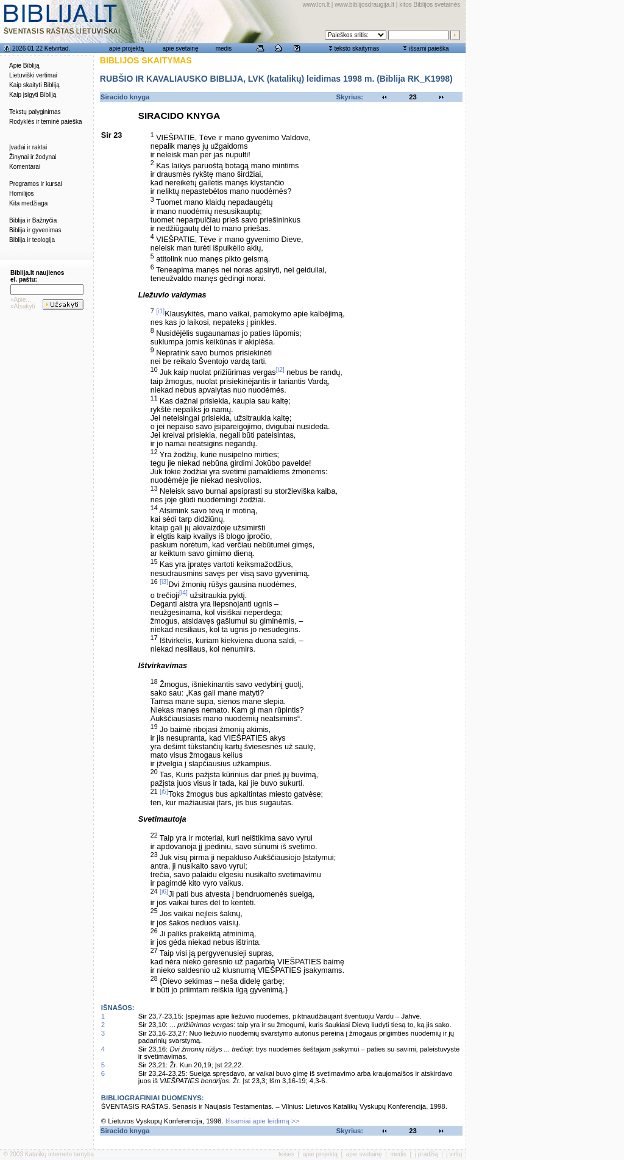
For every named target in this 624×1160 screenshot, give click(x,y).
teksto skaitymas (356, 48)
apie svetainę (181, 48)
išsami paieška (429, 48)
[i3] (164, 581)
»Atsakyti (22, 306)
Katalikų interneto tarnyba (59, 1154)
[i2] (280, 369)
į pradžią (426, 1154)
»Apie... (20, 299)
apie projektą (126, 48)
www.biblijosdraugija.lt (364, 4)
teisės (286, 1154)
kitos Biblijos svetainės (429, 4)
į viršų (454, 1154)
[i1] (160, 311)
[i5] (164, 791)
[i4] (183, 592)
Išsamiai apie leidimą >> (262, 1121)
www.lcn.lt (316, 4)
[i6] (164, 891)
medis (224, 48)
